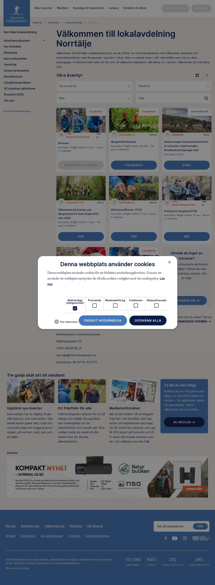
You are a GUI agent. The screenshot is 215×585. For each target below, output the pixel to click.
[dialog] (107, 292)
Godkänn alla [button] (148, 320)
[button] (66, 323)
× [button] (169, 262)
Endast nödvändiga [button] (103, 320)
